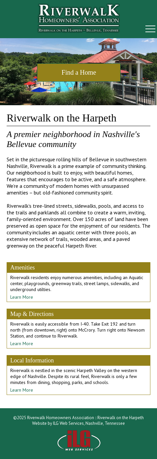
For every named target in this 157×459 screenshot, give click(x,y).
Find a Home (79, 72)
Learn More (21, 297)
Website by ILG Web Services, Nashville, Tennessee (78, 423)
